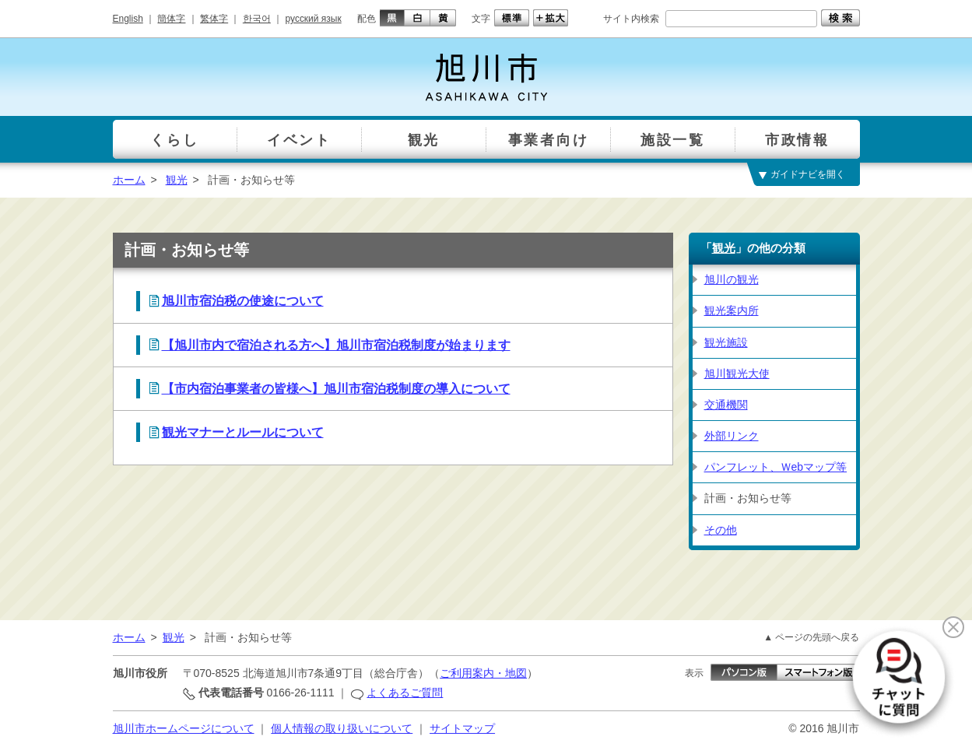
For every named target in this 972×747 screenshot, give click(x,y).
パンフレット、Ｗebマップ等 (775, 467)
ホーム (129, 180)
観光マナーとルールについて (243, 432)
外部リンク (731, 436)
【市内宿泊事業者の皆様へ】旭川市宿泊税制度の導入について (336, 388)
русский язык (314, 18)
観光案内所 (731, 310)
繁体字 (214, 18)
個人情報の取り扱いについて (341, 728)
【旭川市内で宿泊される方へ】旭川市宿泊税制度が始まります (336, 345)
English (128, 18)
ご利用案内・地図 (483, 673)
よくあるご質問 (405, 692)
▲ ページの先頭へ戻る (811, 637)
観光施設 (726, 342)
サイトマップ (462, 728)
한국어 (257, 18)
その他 (720, 530)
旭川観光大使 (737, 373)
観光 (177, 180)
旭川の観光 (731, 279)
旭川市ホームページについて (183, 728)
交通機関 (726, 404)
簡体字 (171, 18)
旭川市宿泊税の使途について (243, 300)
